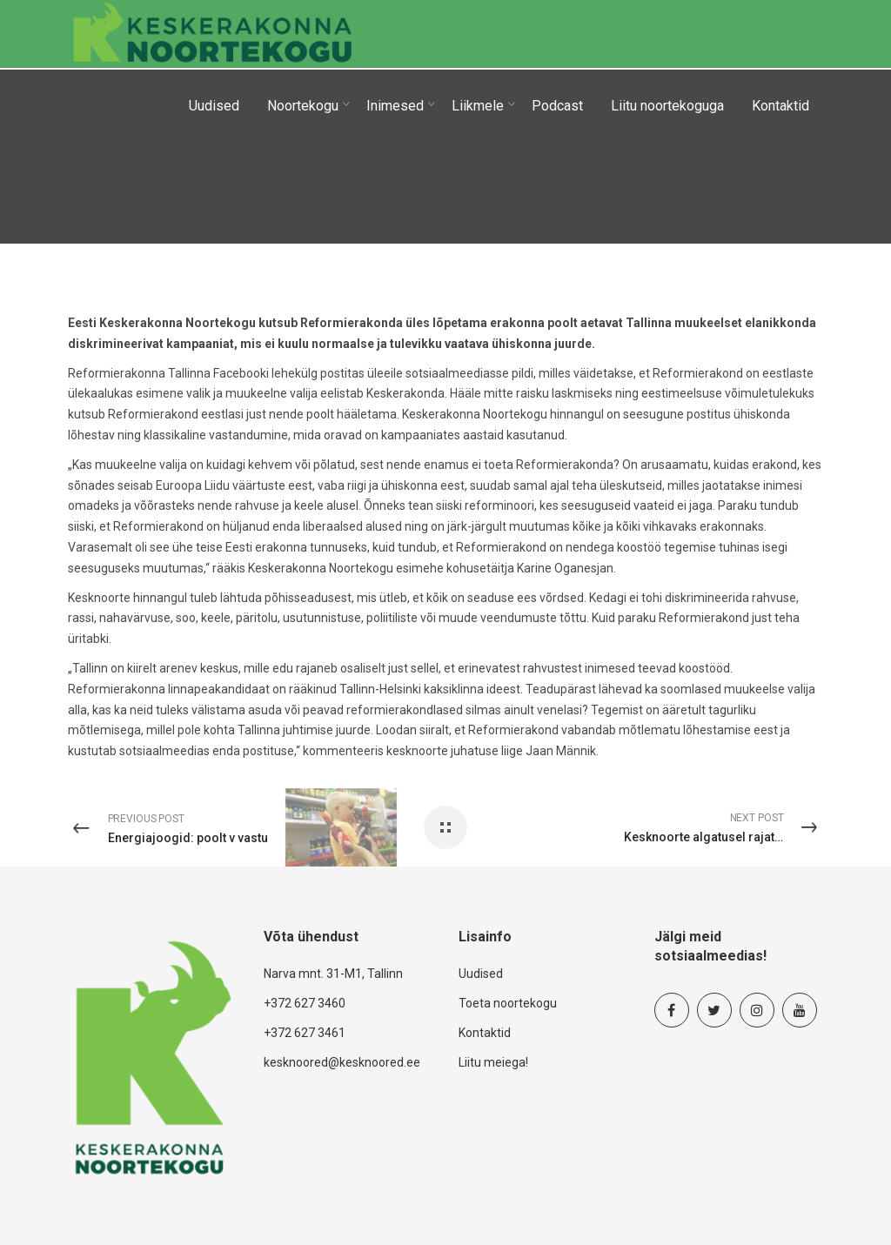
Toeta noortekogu (508, 1003)
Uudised (481, 974)
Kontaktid (485, 1033)
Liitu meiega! (493, 1062)
